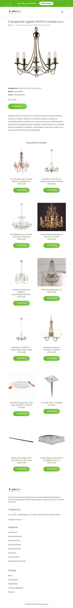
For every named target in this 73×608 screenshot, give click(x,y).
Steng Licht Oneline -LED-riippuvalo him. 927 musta (21, 459)
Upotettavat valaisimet (17, 561)
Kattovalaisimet (24, 88)
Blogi (10, 575)
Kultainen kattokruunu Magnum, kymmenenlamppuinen (21, 292)
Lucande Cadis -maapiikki (51, 403)
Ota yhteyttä (13, 580)
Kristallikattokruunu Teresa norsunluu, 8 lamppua (21, 235)
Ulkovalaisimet (13, 557)
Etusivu (10, 25)
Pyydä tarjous (46, 3)
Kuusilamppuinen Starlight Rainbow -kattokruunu (21, 180)
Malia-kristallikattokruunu (51, 290)
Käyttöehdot (13, 584)
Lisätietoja (17, 106)
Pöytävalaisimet (14, 549)
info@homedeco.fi (15, 519)
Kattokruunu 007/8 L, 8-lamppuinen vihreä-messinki (51, 180)
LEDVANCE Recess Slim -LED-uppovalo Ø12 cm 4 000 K (21, 404)
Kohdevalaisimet (14, 545)
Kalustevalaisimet (15, 536)
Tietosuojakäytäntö (15, 588)
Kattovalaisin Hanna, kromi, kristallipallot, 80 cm (51, 459)
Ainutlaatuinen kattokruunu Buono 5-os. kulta (51, 235)
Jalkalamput (12, 532)
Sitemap (11, 592)
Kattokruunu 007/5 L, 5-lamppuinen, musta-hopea (21, 348)
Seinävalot (12, 553)
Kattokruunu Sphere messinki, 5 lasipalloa (51, 348)
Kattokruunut (36, 88)
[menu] (62, 12)
